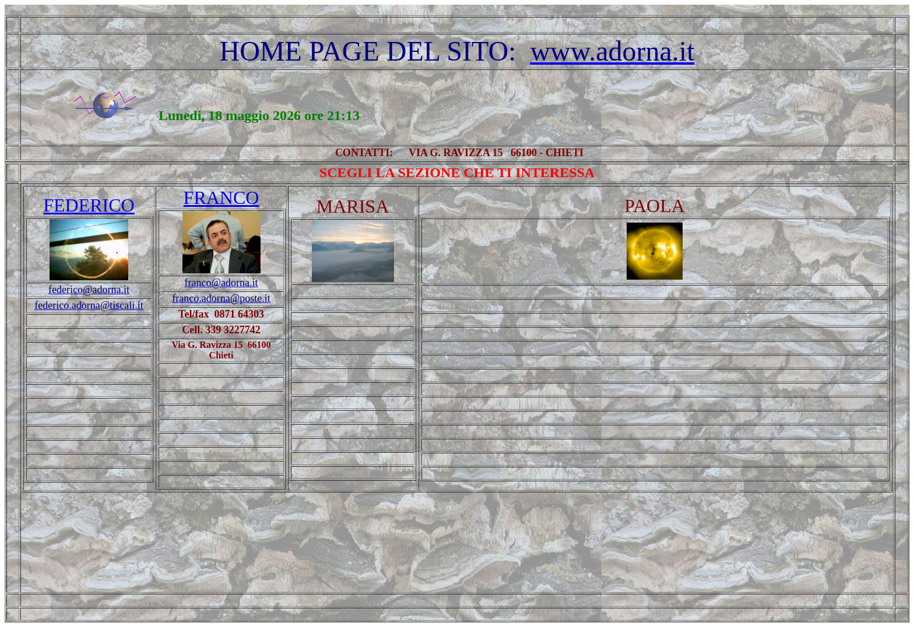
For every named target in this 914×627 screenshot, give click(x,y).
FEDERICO (88, 205)
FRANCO (221, 197)
